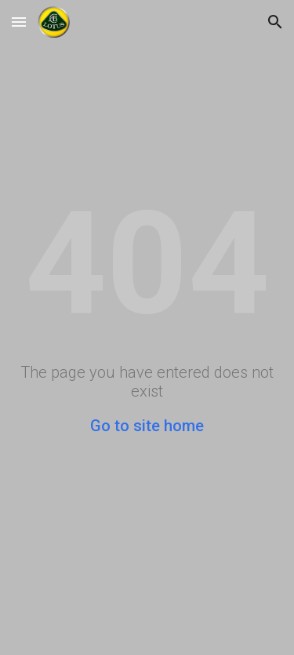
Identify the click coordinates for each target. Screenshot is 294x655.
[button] (19, 21)
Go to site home (147, 425)
